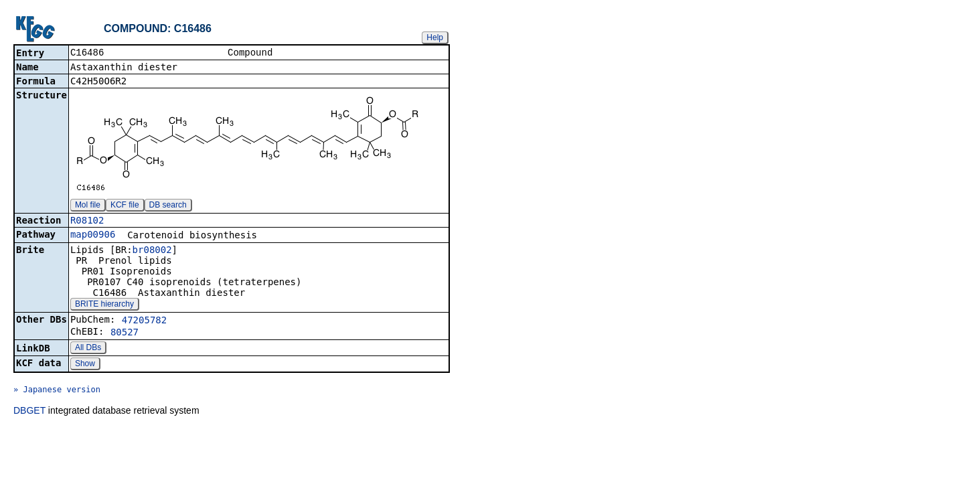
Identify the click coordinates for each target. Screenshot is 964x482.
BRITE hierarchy (104, 305)
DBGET (29, 411)
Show (85, 365)
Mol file (87, 206)
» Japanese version (56, 391)
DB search (168, 206)
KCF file (124, 206)
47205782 (144, 321)
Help (434, 37)
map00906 (92, 235)
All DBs (88, 348)
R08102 (87, 221)
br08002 (152, 251)
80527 (124, 333)
